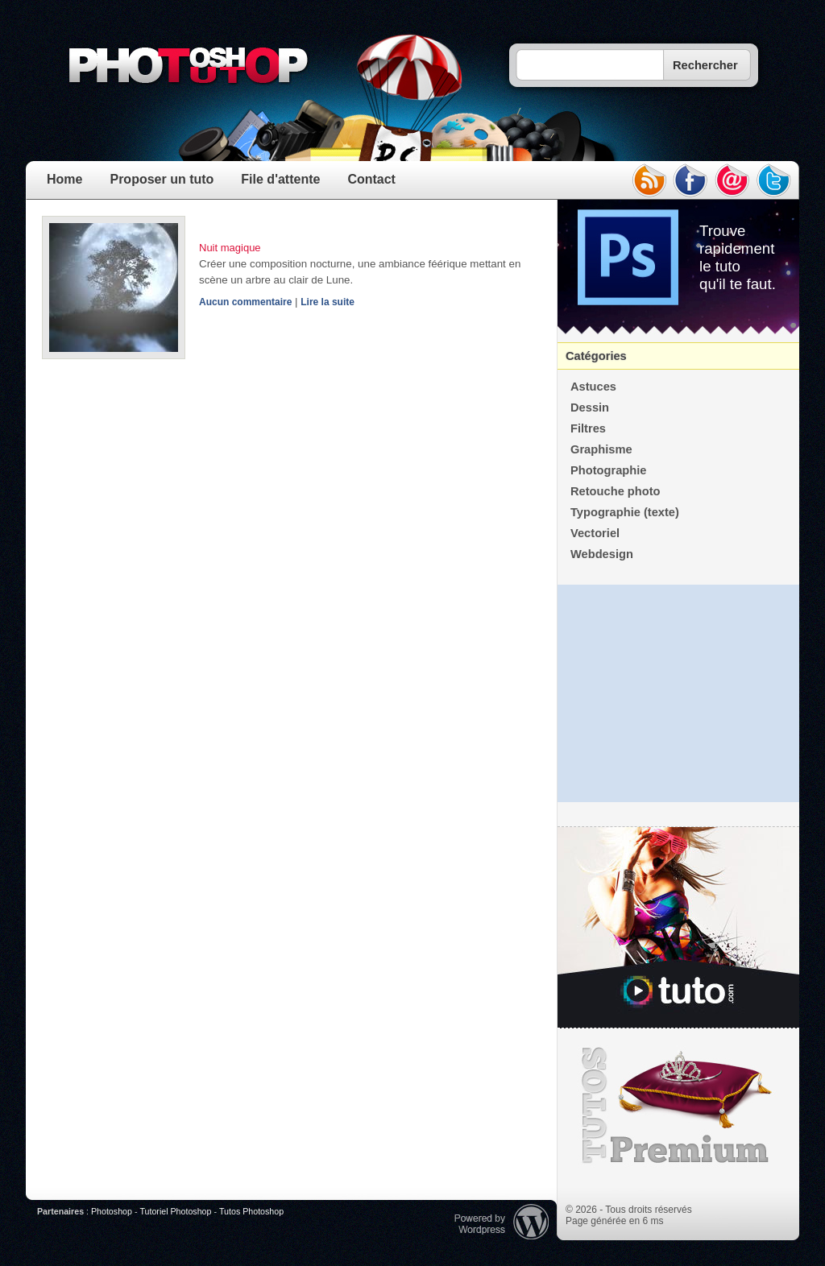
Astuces (593, 386)
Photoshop (111, 1211)
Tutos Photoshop (251, 1211)
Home (64, 179)
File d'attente (280, 179)
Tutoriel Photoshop (175, 1211)
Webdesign (601, 554)
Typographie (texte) (624, 512)
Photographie (608, 470)
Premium (678, 1105)
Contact (371, 179)
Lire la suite (327, 302)
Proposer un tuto (162, 179)
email (732, 180)
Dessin (589, 407)
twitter (774, 180)
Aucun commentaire (245, 302)
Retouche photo (615, 491)
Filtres (588, 428)
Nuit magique (230, 248)
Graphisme (601, 449)
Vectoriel (595, 533)
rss (648, 180)
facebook (690, 180)
